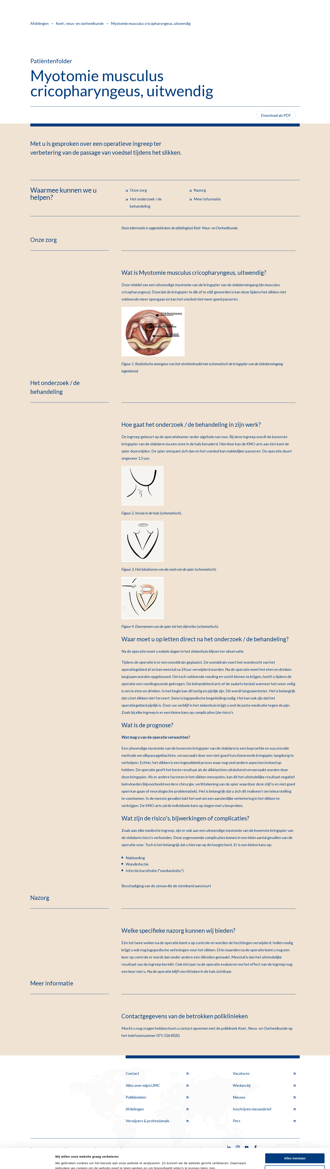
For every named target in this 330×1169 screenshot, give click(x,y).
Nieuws (264, 1097)
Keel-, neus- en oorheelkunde (80, 23)
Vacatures (264, 1073)
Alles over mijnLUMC (157, 1085)
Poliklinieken (157, 1097)
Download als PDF (276, 115)
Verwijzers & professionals (157, 1120)
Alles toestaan (295, 1139)
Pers (264, 1120)
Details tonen (65, 1160)
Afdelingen (39, 23)
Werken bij (264, 1085)
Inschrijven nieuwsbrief (264, 1109)
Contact (157, 1073)
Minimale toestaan (295, 1151)
